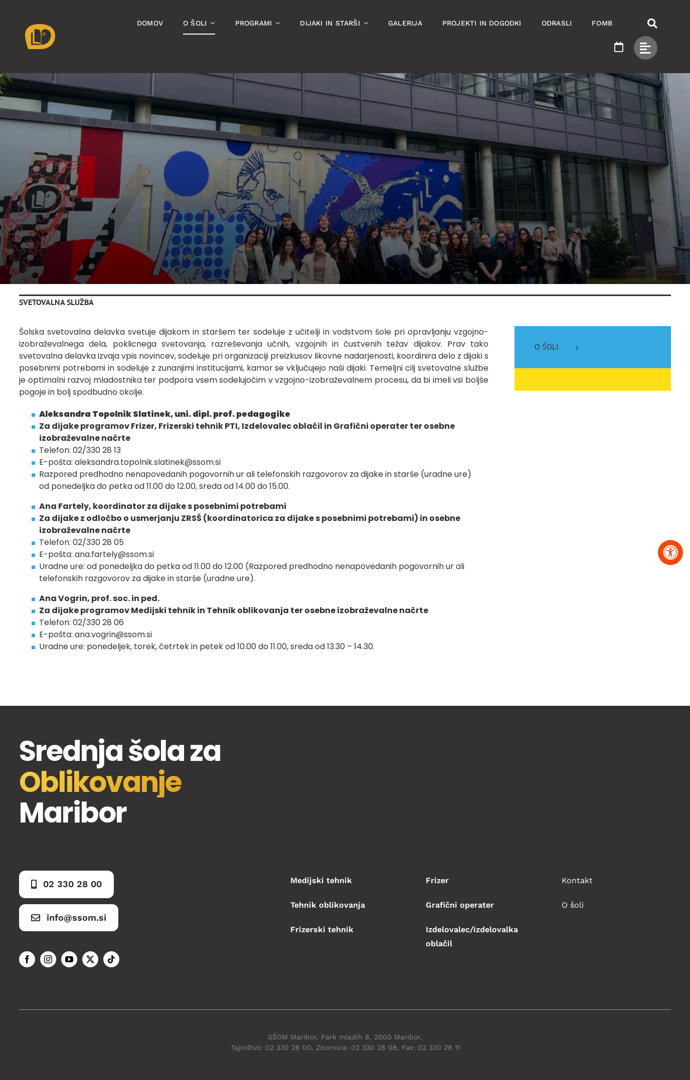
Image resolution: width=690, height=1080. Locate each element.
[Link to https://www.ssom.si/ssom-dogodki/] (618, 47)
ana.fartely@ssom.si (114, 554)
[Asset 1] (40, 28)
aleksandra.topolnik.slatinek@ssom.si (148, 462)
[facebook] (27, 959)
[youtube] (69, 959)
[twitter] (90, 959)
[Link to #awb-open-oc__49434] (645, 48)
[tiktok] (111, 959)
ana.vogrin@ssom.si (113, 634)
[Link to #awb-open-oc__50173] (652, 24)
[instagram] (48, 959)
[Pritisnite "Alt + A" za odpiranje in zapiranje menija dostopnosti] (670, 552)
